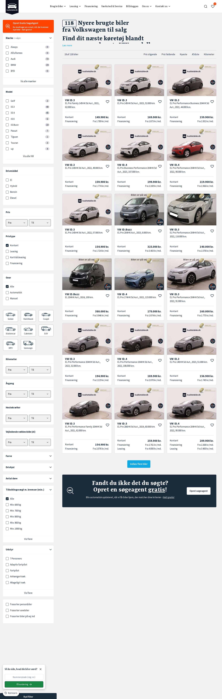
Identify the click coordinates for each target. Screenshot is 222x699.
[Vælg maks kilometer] (40, 369)
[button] (205, 6)
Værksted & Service (111, 6)
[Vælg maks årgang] (40, 393)
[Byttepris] (11, 693)
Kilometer (209, 54)
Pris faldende (168, 54)
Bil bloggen (132, 6)
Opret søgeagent (199, 490)
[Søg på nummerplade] (24, 684)
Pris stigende (150, 54)
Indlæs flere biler (139, 464)
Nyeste (183, 54)
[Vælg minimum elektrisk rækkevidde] (17, 442)
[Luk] (40, 669)
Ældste (195, 54)
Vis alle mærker (28, 81)
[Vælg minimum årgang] (17, 393)
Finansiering (91, 6)
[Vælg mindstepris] (17, 222)
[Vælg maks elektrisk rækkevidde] (40, 442)
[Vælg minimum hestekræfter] (17, 418)
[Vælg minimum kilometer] (17, 369)
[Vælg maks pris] (40, 222)
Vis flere (28, 539)
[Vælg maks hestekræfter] (40, 418)
